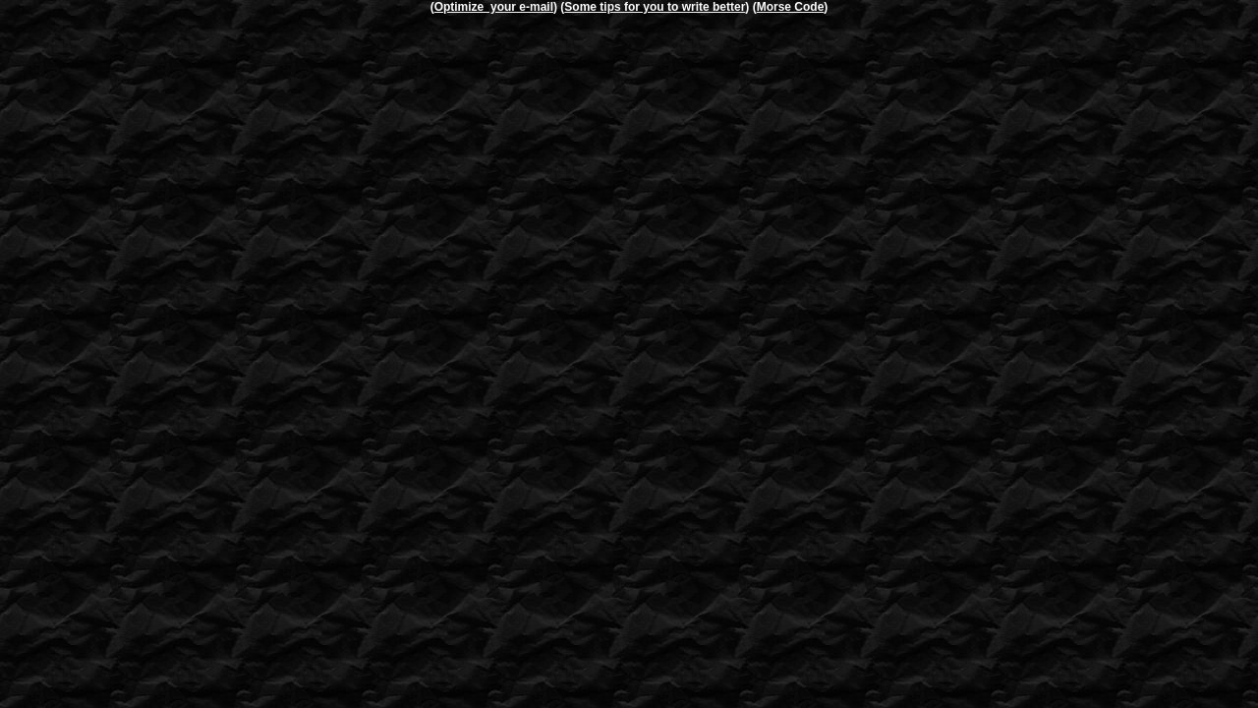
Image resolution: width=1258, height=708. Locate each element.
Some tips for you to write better (654, 7)
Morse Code (791, 7)
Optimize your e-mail (493, 7)
